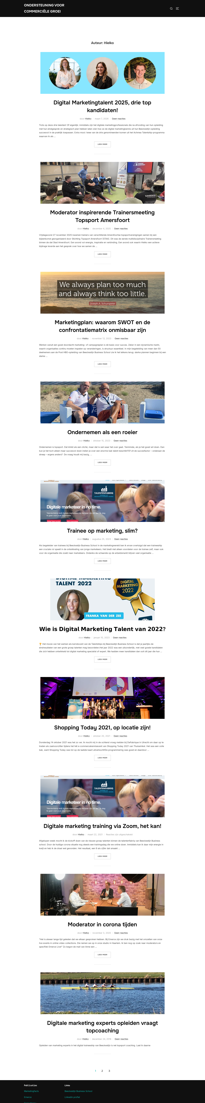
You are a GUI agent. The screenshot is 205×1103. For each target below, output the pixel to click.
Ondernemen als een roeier (102, 432)
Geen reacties (118, 118)
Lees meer (104, 144)
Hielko (88, 118)
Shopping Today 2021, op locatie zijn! (102, 727)
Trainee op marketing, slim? (102, 530)
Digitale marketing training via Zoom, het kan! (102, 826)
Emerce (28, 1097)
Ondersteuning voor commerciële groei (44, 8)
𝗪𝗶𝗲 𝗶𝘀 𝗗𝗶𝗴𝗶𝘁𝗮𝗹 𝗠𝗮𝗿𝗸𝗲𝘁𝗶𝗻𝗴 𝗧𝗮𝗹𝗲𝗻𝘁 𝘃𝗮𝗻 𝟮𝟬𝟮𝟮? (102, 629)
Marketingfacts (31, 1091)
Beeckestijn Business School (78, 1091)
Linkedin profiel (72, 1097)
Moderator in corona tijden (102, 924)
